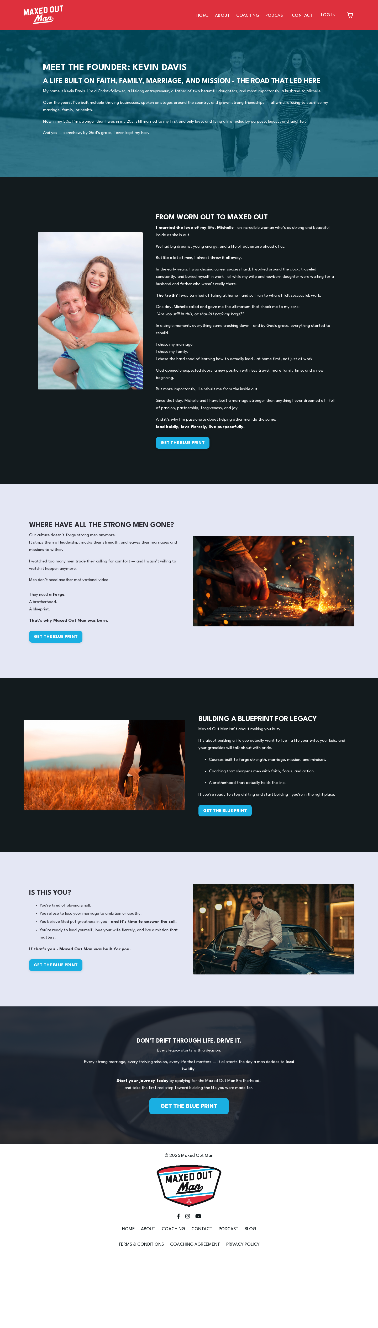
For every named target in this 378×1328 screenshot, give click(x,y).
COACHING (247, 15)
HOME (202, 15)
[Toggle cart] (350, 15)
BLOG (250, 1299)
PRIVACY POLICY (243, 1315)
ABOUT (222, 15)
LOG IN (328, 14)
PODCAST (275, 15)
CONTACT (302, 15)
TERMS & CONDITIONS (141, 1315)
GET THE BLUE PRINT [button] (185, 472)
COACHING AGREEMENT (195, 1315)
